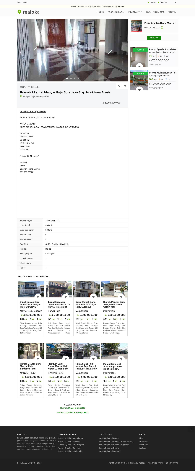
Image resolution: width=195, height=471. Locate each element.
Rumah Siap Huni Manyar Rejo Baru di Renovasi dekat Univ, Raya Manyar (86, 367)
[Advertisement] (72, 194)
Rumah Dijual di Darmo (108, 448)
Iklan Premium (155, 12)
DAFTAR (163, 2)
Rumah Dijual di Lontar (108, 438)
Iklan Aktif (135, 12)
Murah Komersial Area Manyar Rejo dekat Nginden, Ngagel (112, 367)
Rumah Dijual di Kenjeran (69, 448)
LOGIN (152, 2)
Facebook (143, 445)
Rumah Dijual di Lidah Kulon (70, 451)
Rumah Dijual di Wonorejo (69, 441)
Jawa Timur (96, 6)
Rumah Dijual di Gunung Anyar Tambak (116, 441)
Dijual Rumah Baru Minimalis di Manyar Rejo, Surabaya (30, 304)
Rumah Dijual (84, 6)
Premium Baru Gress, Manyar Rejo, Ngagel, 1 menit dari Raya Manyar (58, 367)
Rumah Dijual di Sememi (109, 451)
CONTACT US (172, 463)
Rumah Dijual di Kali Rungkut (71, 445)
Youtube (142, 448)
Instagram (143, 441)
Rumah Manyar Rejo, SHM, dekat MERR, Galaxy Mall (114, 304)
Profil (172, 12)
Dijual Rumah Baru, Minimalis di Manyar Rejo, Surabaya (86, 304)
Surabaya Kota (109, 6)
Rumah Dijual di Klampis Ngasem (113, 445)
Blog (141, 438)
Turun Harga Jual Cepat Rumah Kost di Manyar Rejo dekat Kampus (59, 305)
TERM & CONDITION (118, 463)
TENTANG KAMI (155, 463)
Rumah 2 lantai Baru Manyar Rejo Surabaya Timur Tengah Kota (30, 367)
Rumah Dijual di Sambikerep (70, 438)
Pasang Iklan (116, 12)
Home (73, 6)
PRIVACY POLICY (137, 463)
